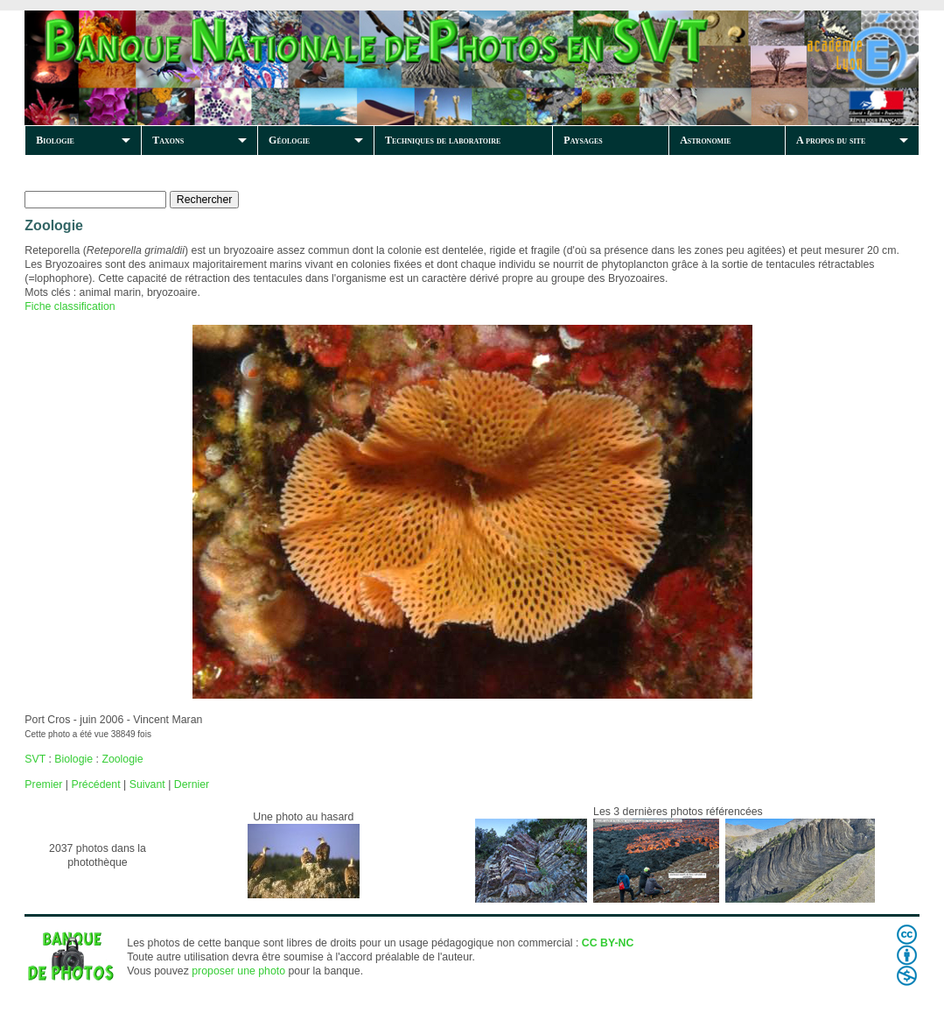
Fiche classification (69, 306)
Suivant (147, 784)
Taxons (168, 140)
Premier (43, 784)
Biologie (55, 140)
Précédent (95, 784)
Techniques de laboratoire (442, 140)
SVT (34, 759)
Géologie (289, 140)
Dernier (191, 784)
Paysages (582, 140)
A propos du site (830, 140)
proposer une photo (238, 971)
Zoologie (122, 759)
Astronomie (705, 140)
